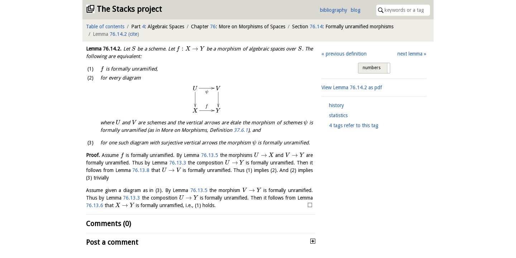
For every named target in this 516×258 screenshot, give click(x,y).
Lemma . (103, 49)
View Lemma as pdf (351, 87)
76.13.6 (94, 205)
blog (355, 10)
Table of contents (105, 26)
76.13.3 (177, 163)
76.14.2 (118, 34)
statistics (338, 115)
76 (213, 26)
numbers (372, 67)
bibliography (333, 10)
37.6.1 (241, 130)
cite (133, 34)
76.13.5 (209, 155)
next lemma (409, 54)
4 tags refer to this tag (353, 125)
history (336, 105)
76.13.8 (140, 170)
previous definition (346, 54)
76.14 (316, 26)
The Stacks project (129, 9)
